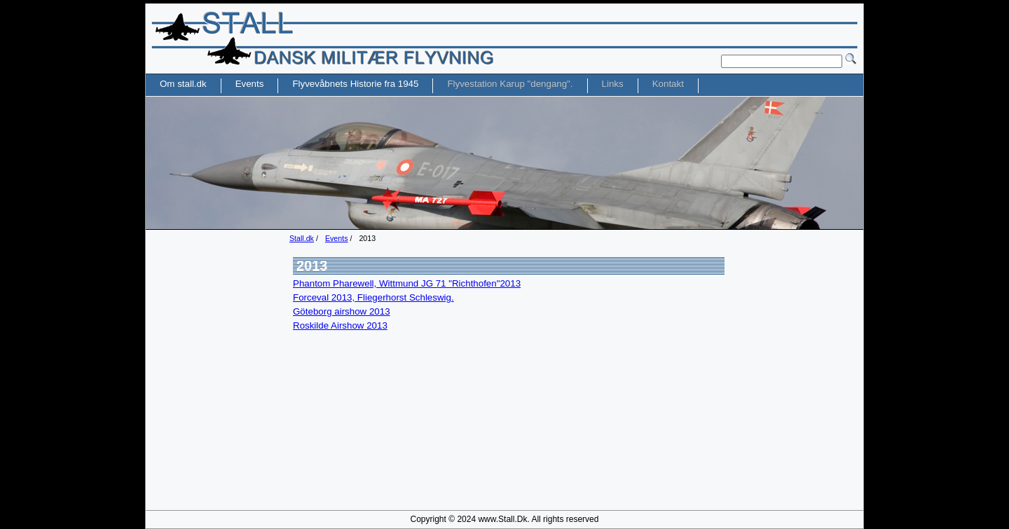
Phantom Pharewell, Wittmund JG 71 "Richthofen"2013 (407, 283)
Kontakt (668, 83)
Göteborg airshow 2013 (341, 311)
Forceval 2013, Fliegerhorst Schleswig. (373, 297)
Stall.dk (301, 238)
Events (336, 238)
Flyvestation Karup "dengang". (509, 83)
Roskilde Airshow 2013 (340, 325)
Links (613, 83)
